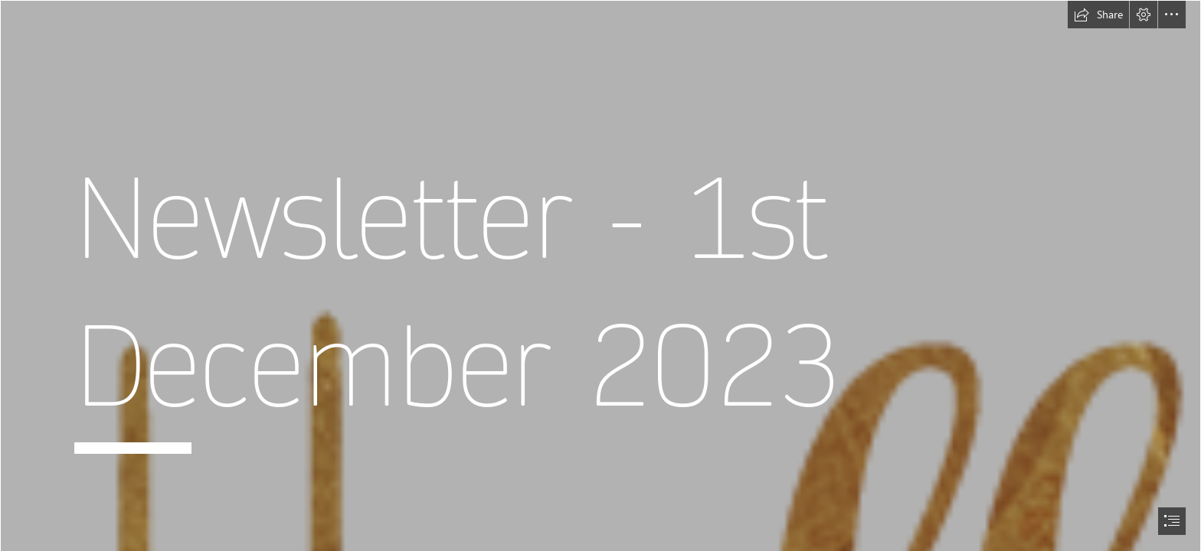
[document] (600, 275)
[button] (1098, 14)
